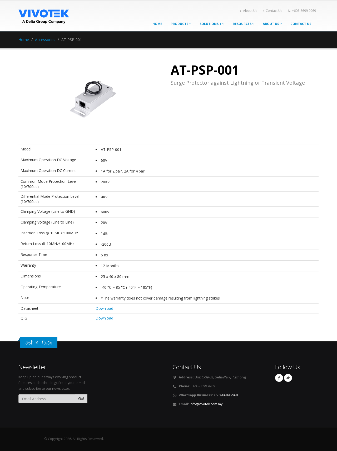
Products (181, 24)
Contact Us (273, 10)
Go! (81, 398)
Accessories (45, 39)
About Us (248, 10)
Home (157, 24)
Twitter (288, 378)
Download (104, 308)
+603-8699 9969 (226, 395)
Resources (243, 24)
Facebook (279, 378)
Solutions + (212, 24)
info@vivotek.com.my (206, 404)
